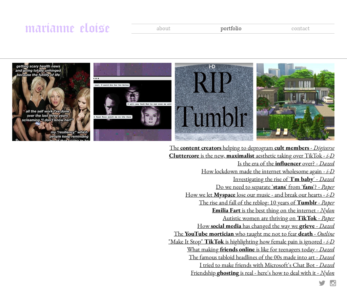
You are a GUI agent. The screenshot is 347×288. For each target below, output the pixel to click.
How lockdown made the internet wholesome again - (267, 171)
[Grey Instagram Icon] (333, 283)
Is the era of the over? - (286, 163)
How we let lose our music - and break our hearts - (259, 194)
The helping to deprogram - (251, 147)
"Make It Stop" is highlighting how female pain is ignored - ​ (251, 241)
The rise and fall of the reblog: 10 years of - (266, 202)
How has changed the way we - (265, 226)
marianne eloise (67, 25)
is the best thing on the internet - (273, 210)
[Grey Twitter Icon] (322, 283)
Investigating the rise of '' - (283, 179)
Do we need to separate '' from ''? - (275, 187)
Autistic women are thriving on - (278, 218)
